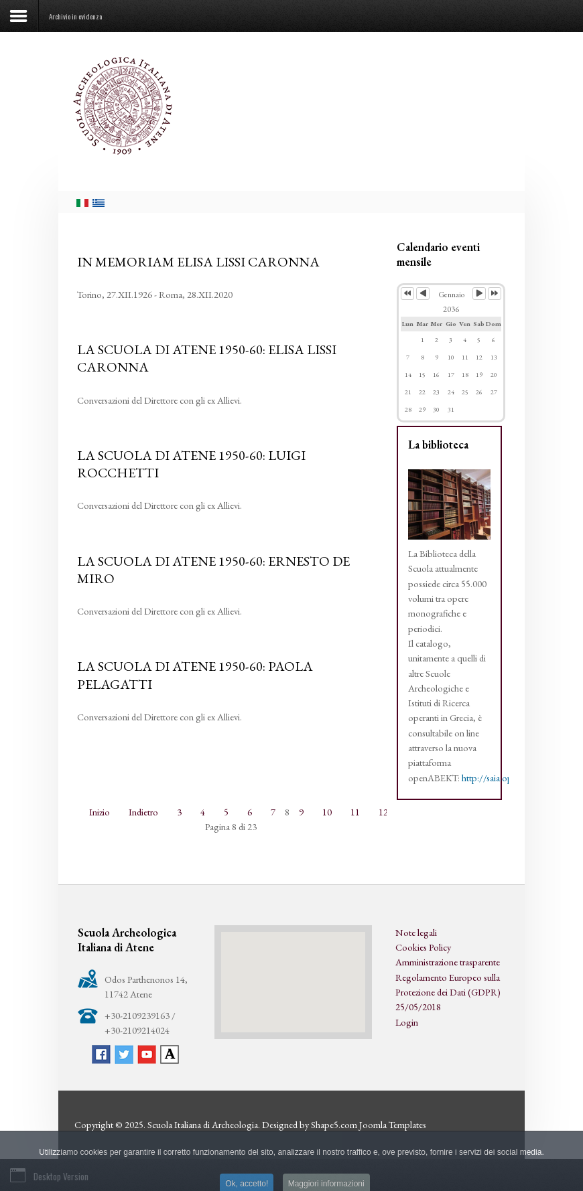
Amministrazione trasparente (447, 961)
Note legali (416, 932)
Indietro (143, 811)
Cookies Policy (423, 947)
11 (355, 811)
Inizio (99, 811)
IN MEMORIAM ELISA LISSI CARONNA (198, 261)
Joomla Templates (392, 1124)
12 (383, 811)
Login (406, 1022)
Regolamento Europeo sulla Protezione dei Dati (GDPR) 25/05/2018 (448, 992)
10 (327, 811)
